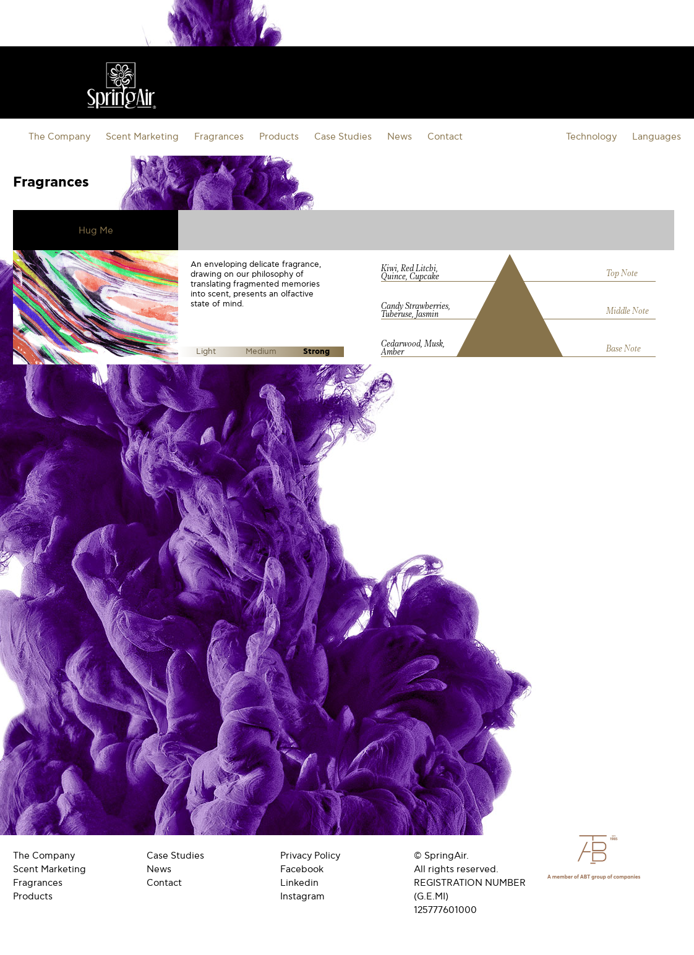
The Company (59, 136)
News (399, 136)
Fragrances (219, 136)
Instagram (302, 896)
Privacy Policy (310, 855)
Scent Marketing (142, 136)
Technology (591, 136)
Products (279, 136)
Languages (656, 136)
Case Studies (343, 136)
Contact (445, 136)
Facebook (301, 869)
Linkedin (299, 882)
